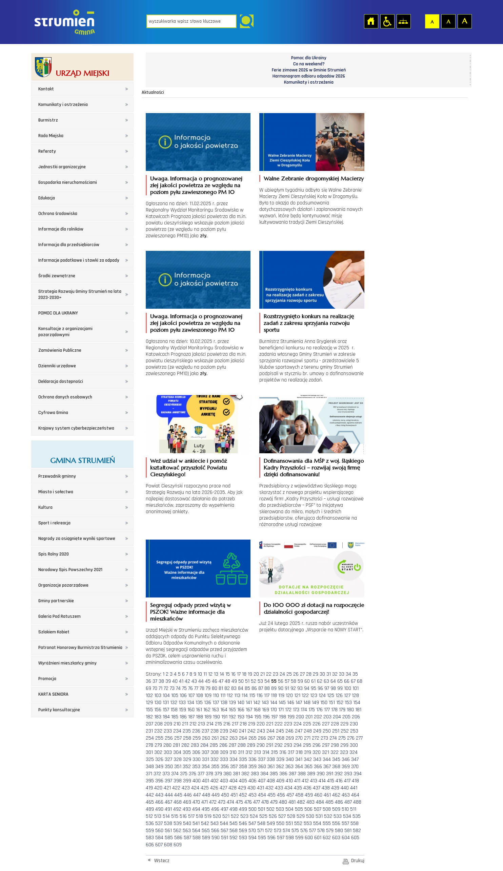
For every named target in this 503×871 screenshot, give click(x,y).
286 (223, 745)
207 (149, 723)
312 (249, 752)
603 (336, 837)
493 (187, 809)
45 (207, 681)
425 (205, 787)
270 (299, 738)
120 (289, 695)
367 (327, 766)
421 (167, 787)
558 (354, 823)
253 (354, 731)
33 (341, 674)
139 (232, 702)
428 (232, 787)
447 (197, 795)
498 (233, 809)
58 (293, 681)
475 (239, 802)
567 (224, 830)
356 (225, 766)
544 (224, 823)
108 (199, 695)
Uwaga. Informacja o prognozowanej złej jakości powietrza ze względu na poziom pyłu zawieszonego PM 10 (196, 185)
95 (313, 688)
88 (267, 688)
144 (273, 702)
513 (157, 816)
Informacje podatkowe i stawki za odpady (78, 260)
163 (215, 709)
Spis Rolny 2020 (53, 554)
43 (194, 681)
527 (282, 816)
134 (190, 702)
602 (327, 837)
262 (224, 738)
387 (292, 773)
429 (242, 787)
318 (299, 752)
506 (308, 809)
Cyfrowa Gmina (53, 413)
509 (336, 809)
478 (265, 802)
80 (214, 688)
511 (353, 809)
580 (339, 830)
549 (271, 823)
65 (340, 681)
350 (169, 766)
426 (214, 787)
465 (150, 802)
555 (327, 823)
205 (346, 716)
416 (339, 780)
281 (176, 745)
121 (297, 695)
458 (299, 795)
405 (243, 780)
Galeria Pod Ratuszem (59, 616)
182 (149, 716)
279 (158, 745)
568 (233, 830)
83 (234, 688)
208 (159, 723)
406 (252, 780)
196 (266, 716)
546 (243, 823)
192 (232, 716)
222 (279, 723)
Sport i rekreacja (54, 523)
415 (330, 780)
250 (327, 731)
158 (174, 709)
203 (327, 716)
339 (280, 759)
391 (329, 773)
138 (223, 702)
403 (224, 780)
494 (196, 809)
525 (263, 816)
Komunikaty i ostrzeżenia (63, 105)
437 (316, 787)
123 (313, 695)
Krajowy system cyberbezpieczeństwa (76, 428)
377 (201, 773)
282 (185, 745)
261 (215, 738)
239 (224, 731)
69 (148, 688)
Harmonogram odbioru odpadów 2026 (309, 76)
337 (261, 759)
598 (290, 837)
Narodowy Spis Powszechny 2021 (70, 570)
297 (325, 745)
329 (187, 759)
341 (298, 759)
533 (338, 816)
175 (311, 709)
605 (355, 837)
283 (195, 745)
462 (336, 795)
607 (159, 844)
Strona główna (370, 21)
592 (233, 837)
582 (357, 830)
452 (243, 795)
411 (297, 780)
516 (183, 816)
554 (317, 823)
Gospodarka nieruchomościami (67, 182)
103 (157, 695)
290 (261, 745)
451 (234, 795)
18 (244, 674)
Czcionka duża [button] (464, 21)
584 (159, 837)
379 (218, 773)
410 (289, 780)
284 (204, 745)
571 (260, 830)
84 (240, 688)
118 (274, 695)
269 (290, 738)
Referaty (47, 151)
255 (159, 738)
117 (266, 695)
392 (339, 773)
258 (187, 738)
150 (323, 702)
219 (251, 723)
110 (216, 695)
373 (166, 773)
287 (232, 745)
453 (252, 795)
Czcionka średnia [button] (448, 21)
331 (205, 759)
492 (177, 809)
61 (313, 681)
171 (281, 709)
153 (348, 702)
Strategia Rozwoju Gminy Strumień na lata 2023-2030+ (79, 294)
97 (326, 688)
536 (150, 823)
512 (149, 816)
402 (214, 780)
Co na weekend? (309, 64)
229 (344, 723)
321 (325, 752)
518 (199, 816)
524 (254, 816)
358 (243, 766)
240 (233, 731)
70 (155, 688)
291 (269, 745)
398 (178, 780)
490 (159, 809)
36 (148, 681)
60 (307, 681)
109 (208, 695)
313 (257, 752)
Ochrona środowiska (57, 214)
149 (315, 702)
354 (206, 766)
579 (330, 830)
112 (230, 695)
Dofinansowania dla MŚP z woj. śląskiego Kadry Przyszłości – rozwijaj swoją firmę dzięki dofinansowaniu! (314, 467)
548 (261, 823)
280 (167, 745)
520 (217, 816)
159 (182, 709)
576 (304, 830)
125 (330, 695)
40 (175, 681)
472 (213, 802)
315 (274, 752)
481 (292, 802)
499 (243, 809)
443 (159, 795)
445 (178, 795)
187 (191, 716)
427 (223, 787)
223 (288, 723)
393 (348, 773)
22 (268, 674)
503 (280, 809)
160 (191, 709)
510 (345, 809)
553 (308, 823)
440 (345, 787)
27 (302, 674)
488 (357, 802)
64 (333, 681)
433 (279, 787)
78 (202, 688)
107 (191, 695)
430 (251, 787)
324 (353, 752)
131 (166, 702)
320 (317, 752)
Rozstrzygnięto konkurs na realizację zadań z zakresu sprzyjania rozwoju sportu (309, 323)
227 (325, 723)
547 (252, 823)
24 (282, 674)
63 (326, 681)
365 (308, 766)
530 (310, 816)
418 (355, 780)
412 (305, 780)
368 (336, 766)
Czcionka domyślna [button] (431, 21)
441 (353, 787)
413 (313, 780)
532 (328, 816)
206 (356, 716)
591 (224, 837)
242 (251, 731)
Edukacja (46, 198)
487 (348, 802)
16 (233, 674)
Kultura (45, 507)
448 (206, 795)
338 (271, 759)
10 (200, 674)
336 (252, 759)
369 (346, 766)
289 (251, 745)
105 (174, 695)
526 (273, 816)
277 (359, 738)
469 (187, 802)
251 (335, 731)
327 (168, 759)
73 (172, 688)
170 (273, 709)
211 (185, 723)
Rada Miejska (50, 136)
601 (317, 837)
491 (168, 809)
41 (181, 681)
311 (241, 752)
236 (196, 731)
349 (159, 766)
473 (221, 802)
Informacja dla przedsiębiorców (68, 245)
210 (177, 723)
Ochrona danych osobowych (65, 397)
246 (289, 731)
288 (242, 745)
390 (321, 773)
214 (210, 723)
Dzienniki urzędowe (57, 366)
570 (252, 830)
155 (149, 709)
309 (224, 752)
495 (206, 809)
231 (149, 731)
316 (282, 752)
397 (168, 780)
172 (288, 709)
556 (336, 823)
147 (299, 702)
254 (150, 738)
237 (205, 731)
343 (317, 759)
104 (166, 695)
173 (296, 709)
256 (169, 738)
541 (196, 823)
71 (160, 688)
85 (247, 688)
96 (320, 688)
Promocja (47, 679)
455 (271, 795)
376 (192, 773)
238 (214, 731)
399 (187, 780)
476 (248, 802)
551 (289, 823)
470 (196, 802)
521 (225, 816)
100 (347, 688)
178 (334, 709)
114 (245, 695)
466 (159, 802)
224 (298, 723)
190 (216, 716)
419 (149, 787)
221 (269, 723)
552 (298, 823)
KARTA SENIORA (53, 694)
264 (243, 738)
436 (307, 787)
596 (271, 837)
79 (208, 688)
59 (300, 681)
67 (353, 681)
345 (336, 759)
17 (239, 674)
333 (224, 759)
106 (183, 695)
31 (328, 674)
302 (158, 752)
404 (233, 780)
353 (196, 766)
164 (223, 709)
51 (247, 681)
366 (318, 766)
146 (290, 702)
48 (227, 681)
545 (233, 823)
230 (354, 723)
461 (327, 795)
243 (261, 731)
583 (150, 837)
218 (243, 723)
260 (206, 738)
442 (150, 795)
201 (309, 716)
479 (274, 802)
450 (225, 795)
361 (271, 766)
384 (264, 773)
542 (205, 823)
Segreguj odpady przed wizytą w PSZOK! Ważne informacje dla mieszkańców (190, 612)
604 (346, 837)
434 (288, 787)
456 (281, 795)
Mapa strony (403, 21)
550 (280, 823)
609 (178, 844)
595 (262, 837)
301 (149, 752)
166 (240, 709)
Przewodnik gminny (57, 476)
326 (159, 759)
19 (250, 674)
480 (283, 802)
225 (307, 723)
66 (346, 681)
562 (177, 830)
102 (149, 695)
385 (274, 773)
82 (227, 688)
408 (271, 780)
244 (270, 731)
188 (199, 716)
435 (298, 787)
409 (280, 780)
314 (265, 752)
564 (196, 830)
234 (177, 731)
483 (310, 802)
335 (243, 759)
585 (169, 837)
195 (257, 716)
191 (224, 716)
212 (193, 723)
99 (340, 688)
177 (327, 709)
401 (205, 780)
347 (355, 759)
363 (289, 766)
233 (168, 731)
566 (215, 830)
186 (183, 716)
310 (233, 752)
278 (149, 745)
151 (332, 702)
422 (176, 787)
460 (318, 795)
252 (345, 731)
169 (265, 709)
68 (359, 681)
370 (355, 766)
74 (178, 688)
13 (216, 674)
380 (227, 773)
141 (249, 702)
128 (355, 695)
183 (157, 716)
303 (168, 752)
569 (243, 830)
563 (187, 830)
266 (262, 738)
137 (216, 702)
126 (339, 695)
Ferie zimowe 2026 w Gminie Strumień (309, 70)
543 (214, 823)
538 (168, 823)
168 (257, 709)
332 (214, 759)
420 (158, 787)
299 (344, 745)
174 (304, 709)
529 (301, 816)
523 (244, 816)
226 (317, 723)
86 (254, 688)
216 (226, 723)
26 (296, 674)
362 (280, 766)
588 (197, 837)
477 (256, 802)
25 (289, 674)
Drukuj (357, 860)
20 (256, 674)
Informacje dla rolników (60, 229)
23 (275, 674)
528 (291, 816)
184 (166, 716)
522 (235, 816)
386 (283, 773)
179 (342, 709)
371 (149, 773)
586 (178, 837)
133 (182, 702)
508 (327, 809)
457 (290, 795)
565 (206, 830)
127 (347, 695)
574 (286, 830)
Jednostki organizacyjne (62, 167)
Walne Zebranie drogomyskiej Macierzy (314, 178)
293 (288, 745)
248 (308, 731)
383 (255, 773)
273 (324, 738)
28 (308, 674)
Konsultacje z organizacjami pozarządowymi (65, 332)
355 (215, 766)
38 (161, 681)
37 (155, 681)
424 (195, 787)
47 (221, 681)
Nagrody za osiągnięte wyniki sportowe (76, 539)
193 (240, 716)
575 (295, 830)
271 (307, 738)
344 (327, 759)
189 (208, 716)
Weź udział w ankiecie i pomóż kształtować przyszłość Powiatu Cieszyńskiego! (188, 467)
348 (150, 766)
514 (166, 816)
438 (326, 787)
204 (337, 716)
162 (206, 709)
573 (277, 830)
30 (322, 674)
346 (346, 759)
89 (274, 688)
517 (191, 816)
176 (319, 709)
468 (178, 802)
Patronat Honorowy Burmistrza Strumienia (80, 648)
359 (252, 766)
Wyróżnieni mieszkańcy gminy (67, 663)
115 (252, 695)
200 (300, 716)
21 (262, 674)
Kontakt (46, 89)
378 (209, 773)
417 (347, 780)
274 (333, 738)
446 (188, 795)
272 (315, 738)
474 (230, 802)
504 (289, 809)
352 (187, 766)
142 (256, 702)
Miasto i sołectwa (55, 492)
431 (260, 787)
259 (197, 738)
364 (299, 766)
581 (347, 830)
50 (241, 681)
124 (322, 695)
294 (298, 745)
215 (218, 723)
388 (302, 773)
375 (183, 773)
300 (354, 745)
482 (301, 802)
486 (339, 802)
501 (261, 809)
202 (318, 716)
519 (208, 816)
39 (168, 681)
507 (317, 809)
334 (233, 759)
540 (187, 823)
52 (253, 681)
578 (321, 830)
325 (150, 759)
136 (207, 702)
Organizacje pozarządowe (63, 585)
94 (306, 688)
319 (307, 752)
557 (345, 823)
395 (150, 780)
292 (279, 745)
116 (260, 695)
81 (221, 688)
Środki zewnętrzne (56, 276)
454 (262, 795)
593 (243, 837)
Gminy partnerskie (56, 601)
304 (177, 752)
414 (322, 780)
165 (232, 709)
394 (358, 773)
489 (150, 809)
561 (168, 830)
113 (237, 695)
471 (204, 802)
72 (166, 688)
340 (290, 759)
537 (159, 823)
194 (249, 716)
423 (186, 787)
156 (157, 709)
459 (309, 795)
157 (166, 709)
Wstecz (161, 860)
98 (333, 688)
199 (291, 716)
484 (320, 802)
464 (355, 795)
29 (315, 674)
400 (197, 780)
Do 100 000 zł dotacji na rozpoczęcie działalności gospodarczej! (314, 608)
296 (317, 745)
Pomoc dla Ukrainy (308, 58)
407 (261, 780)
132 (173, 702)
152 (339, 702)
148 (306, 702)
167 (249, 709)
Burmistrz (48, 120)
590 (216, 837)
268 (280, 738)
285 (214, 745)
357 (234, 766)
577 (312, 830)
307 (205, 752)
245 (280, 731)
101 (356, 688)
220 (261, 723)
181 (358, 709)
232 (158, 731)
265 (252, 738)
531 (319, 816)
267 (271, 738)
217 (235, 723)
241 (242, 731)
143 (265, 702)
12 (210, 674)
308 (214, 752)
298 (335, 745)
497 (224, 809)
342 (308, 759)
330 (197, 759)
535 (357, 816)
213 (201, 723)
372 (157, 773)
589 (206, 837)
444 (169, 795)
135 (199, 702)
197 (274, 716)
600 (309, 837)
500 (252, 809)
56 (280, 681)
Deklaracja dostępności (60, 381)
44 (201, 681)
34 (348, 674)
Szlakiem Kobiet (53, 632)
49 (234, 681)
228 (335, 723)
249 (317, 731)
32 (335, 674)
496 (215, 809)
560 (159, 830)
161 (199, 709)
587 (187, 837)
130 (157, 702)
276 (351, 738)
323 (344, 752)
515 (174, 816)
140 (240, 702)
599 (299, 837)
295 (307, 745)
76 (190, 688)
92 (293, 688)
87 (260, 688)
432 (269, 787)
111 (222, 695)
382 (245, 773)
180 (350, 709)
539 (178, 823)
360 (262, 766)
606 (150, 844)
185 (174, 716)
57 (287, 681)
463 (346, 795)
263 (233, 738)
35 (355, 674)
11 (205, 674)
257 (178, 738)
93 (300, 688)
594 (252, 837)
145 (282, 702)
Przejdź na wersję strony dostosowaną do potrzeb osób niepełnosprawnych (387, 21)
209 (168, 723)
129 (149, 702)
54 (267, 681)
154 (356, 702)
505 (299, 809)
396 (159, 780)
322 (334, 752)
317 (291, 752)
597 (280, 837)
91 (287, 688)
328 (178, 759)
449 (216, 795)
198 (282, 716)
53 (260, 681)
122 (305, 695)
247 (298, 731)
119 (281, 695)
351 (177, 766)
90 (280, 688)
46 (214, 681)
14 (222, 674)
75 (184, 688)
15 (227, 674)
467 (168, 802)
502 (270, 809)
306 (196, 752)
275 (342, 738)
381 (236, 773)
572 (269, 830)
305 (187, 752)
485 (329, 802)
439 (335, 787)
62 (319, 681)
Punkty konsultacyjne (59, 710)
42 (187, 681)
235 (187, 731)
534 (347, 816)
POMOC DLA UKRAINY (58, 313)
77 (196, 688)
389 (311, 773)
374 (175, 773)
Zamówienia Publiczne (59, 350)
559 (150, 830)
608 (168, 844)
